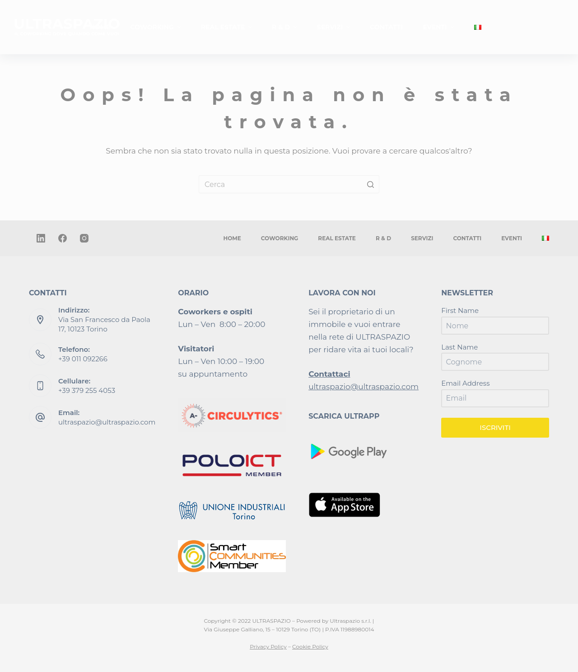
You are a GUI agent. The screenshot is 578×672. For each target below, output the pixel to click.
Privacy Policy (268, 646)
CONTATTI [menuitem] (386, 27)
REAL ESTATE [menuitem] (227, 27)
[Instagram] (84, 238)
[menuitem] (481, 27)
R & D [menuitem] (285, 27)
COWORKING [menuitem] (157, 27)
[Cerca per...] (289, 184)
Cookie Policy (310, 646)
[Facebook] (62, 238)
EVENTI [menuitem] (439, 27)
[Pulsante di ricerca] (370, 184)
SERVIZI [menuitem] (334, 27)
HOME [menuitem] (100, 27)
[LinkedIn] (41, 238)
